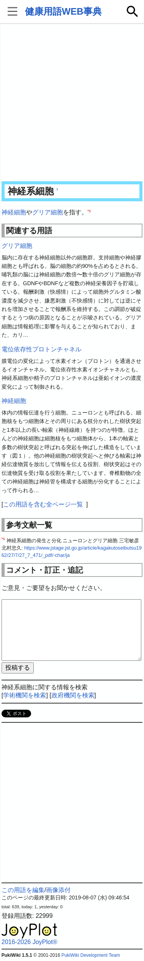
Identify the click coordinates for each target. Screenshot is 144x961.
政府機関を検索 (72, 695)
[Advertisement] (72, 103)
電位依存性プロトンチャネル (41, 349)
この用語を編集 (23, 890)
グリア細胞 (47, 212)
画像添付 (58, 890)
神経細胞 (14, 212)
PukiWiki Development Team (90, 955)
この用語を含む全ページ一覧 (43, 504)
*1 (89, 211)
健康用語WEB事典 (63, 11)
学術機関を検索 (24, 695)
